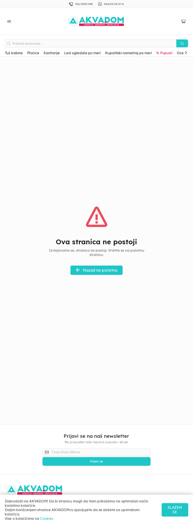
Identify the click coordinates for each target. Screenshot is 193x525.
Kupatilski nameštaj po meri (128, 53)
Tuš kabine (14, 53)
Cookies (46, 518)
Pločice (33, 53)
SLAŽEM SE (175, 509)
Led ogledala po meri (82, 53)
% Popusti (164, 53)
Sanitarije (52, 53)
